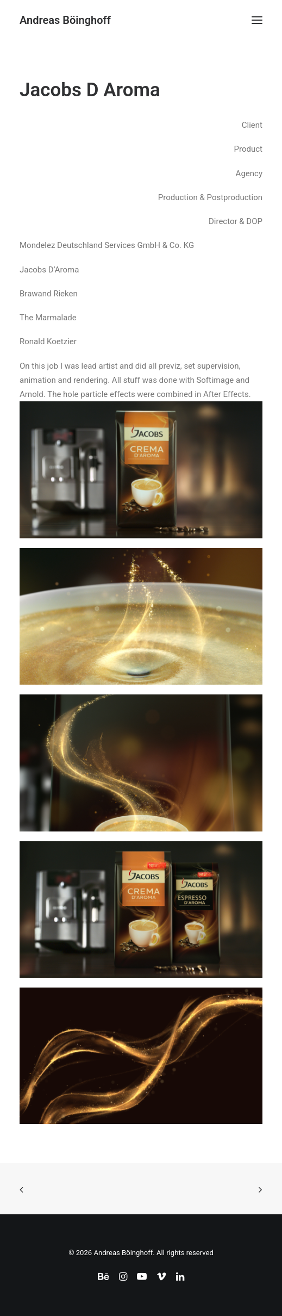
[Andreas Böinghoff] (65, 20)
